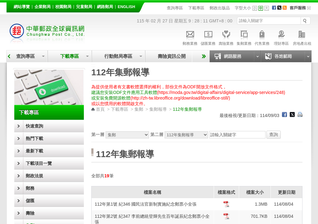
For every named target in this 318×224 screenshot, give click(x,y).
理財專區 (281, 37)
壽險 (30, 213)
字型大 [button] (266, 8)
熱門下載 (34, 138)
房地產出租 (302, 37)
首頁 (100, 109)
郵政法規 (34, 175)
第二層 (179, 134)
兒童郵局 (84, 7)
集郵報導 (158, 109)
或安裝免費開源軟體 (110, 98)
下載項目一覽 (39, 163)
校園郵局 (63, 7)
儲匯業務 (208, 37)
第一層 (120, 134)
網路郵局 (105, 7)
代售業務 (262, 37)
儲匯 (30, 200)
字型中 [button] (260, 8)
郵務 (30, 188)
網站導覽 (22, 7)
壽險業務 (226, 37)
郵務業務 (190, 37)
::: (10, 5)
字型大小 (243, 8)
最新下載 (34, 150)
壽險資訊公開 (172, 56)
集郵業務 (244, 37)
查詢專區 (175, 8)
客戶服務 (302, 10)
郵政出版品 (220, 8)
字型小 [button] (254, 8)
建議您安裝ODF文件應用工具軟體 (124, 92)
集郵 (138, 109)
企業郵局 (42, 7)
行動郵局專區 (118, 56)
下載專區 (196, 8)
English (126, 7)
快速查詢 (34, 126)
